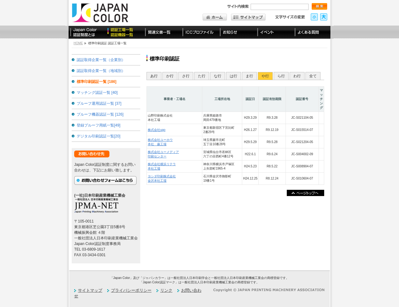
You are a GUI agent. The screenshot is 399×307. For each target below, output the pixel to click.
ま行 (249, 76)
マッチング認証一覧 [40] (97, 92)
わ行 (297, 76)
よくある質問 (311, 32)
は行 (233, 76)
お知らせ (237, 32)
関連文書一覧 (162, 32)
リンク (166, 290)
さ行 (186, 76)
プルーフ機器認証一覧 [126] (100, 114)
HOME (78, 43)
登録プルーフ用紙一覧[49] (98, 125)
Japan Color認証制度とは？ (87, 32)
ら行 (281, 76)
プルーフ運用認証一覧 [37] (99, 103)
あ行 (154, 76)
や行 (265, 76)
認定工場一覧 (124, 32)
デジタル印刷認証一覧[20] (98, 136)
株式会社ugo (157, 130)
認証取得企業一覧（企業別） (101, 60)
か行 (170, 76)
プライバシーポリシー (131, 290)
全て (313, 76)
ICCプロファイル (199, 32)
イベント (274, 32)
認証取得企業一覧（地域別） (101, 71)
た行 (201, 76)
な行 (217, 76)
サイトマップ (90, 290)
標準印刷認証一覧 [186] (96, 81)
